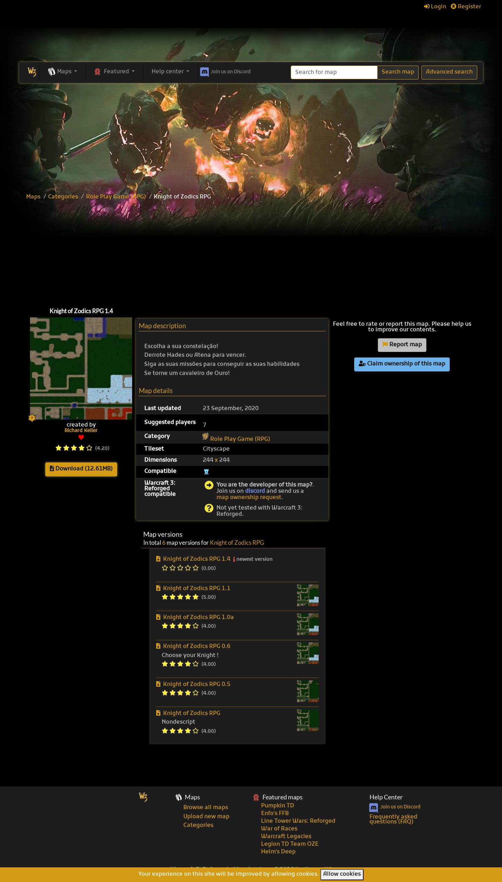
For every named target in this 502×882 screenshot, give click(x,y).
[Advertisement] (251, 135)
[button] (62, 72)
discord (255, 491)
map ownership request (248, 497)
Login (435, 6)
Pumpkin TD (277, 805)
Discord (225, 71)
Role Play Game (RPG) (116, 197)
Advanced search (449, 72)
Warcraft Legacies (286, 836)
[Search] (334, 72)
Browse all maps (205, 807)
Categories (63, 197)
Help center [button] (168, 71)
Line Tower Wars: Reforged (298, 821)
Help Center (386, 797)
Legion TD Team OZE (290, 844)
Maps (33, 197)
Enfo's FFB (275, 813)
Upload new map (206, 816)
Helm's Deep (278, 852)
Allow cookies (342, 874)
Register (466, 6)
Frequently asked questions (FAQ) (393, 820)
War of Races (279, 829)
